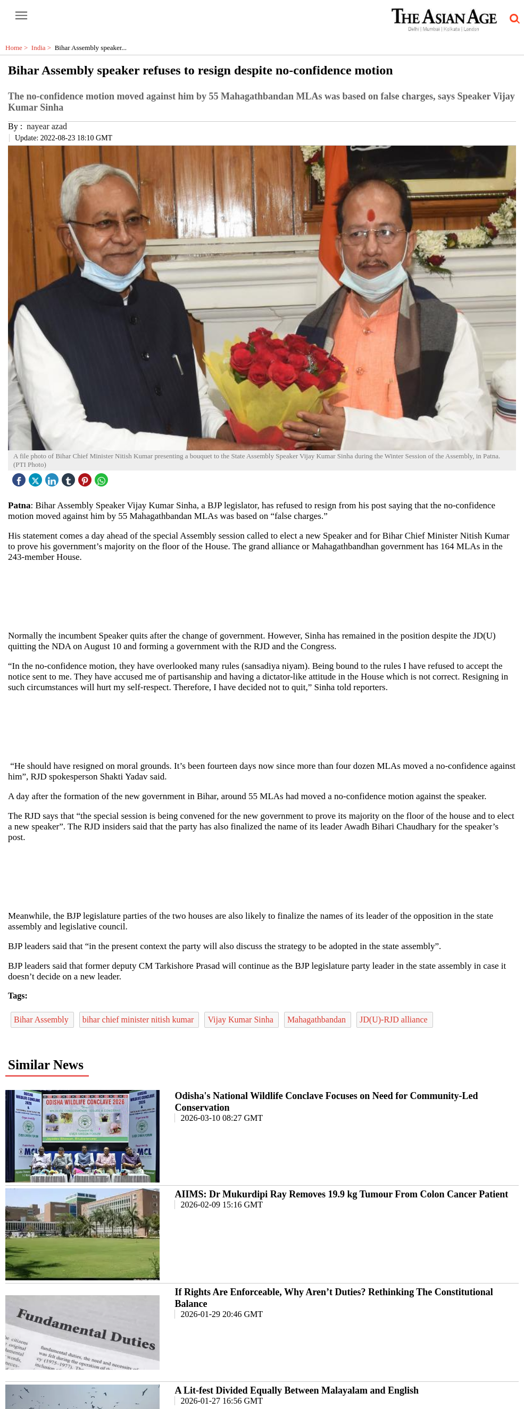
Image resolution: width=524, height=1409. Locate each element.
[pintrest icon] (86, 477)
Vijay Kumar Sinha (241, 1019)
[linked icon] (53, 477)
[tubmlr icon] (69, 477)
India (43, 48)
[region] (266, 595)
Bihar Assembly (42, 1019)
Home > (18, 48)
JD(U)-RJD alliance (395, 1019)
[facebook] (20, 477)
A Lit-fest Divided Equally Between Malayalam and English (296, 1390)
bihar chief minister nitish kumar (139, 1019)
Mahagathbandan (317, 1019)
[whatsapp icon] (102, 477)
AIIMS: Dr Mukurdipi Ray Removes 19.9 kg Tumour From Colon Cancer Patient (341, 1194)
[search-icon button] (512, 19)
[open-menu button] (21, 16)
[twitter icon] (36, 477)
